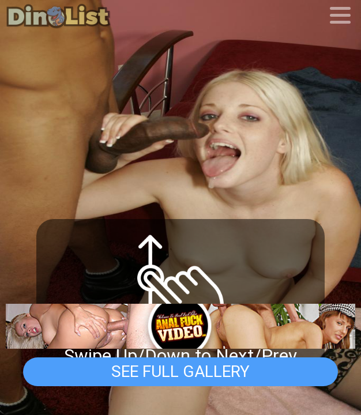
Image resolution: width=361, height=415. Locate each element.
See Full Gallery (180, 371)
